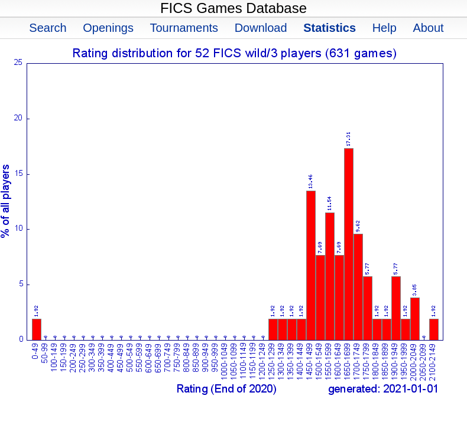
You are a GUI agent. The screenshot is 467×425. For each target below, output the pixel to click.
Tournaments (184, 27)
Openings (108, 27)
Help (384, 27)
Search (47, 27)
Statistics (329, 27)
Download (261, 27)
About (428, 27)
